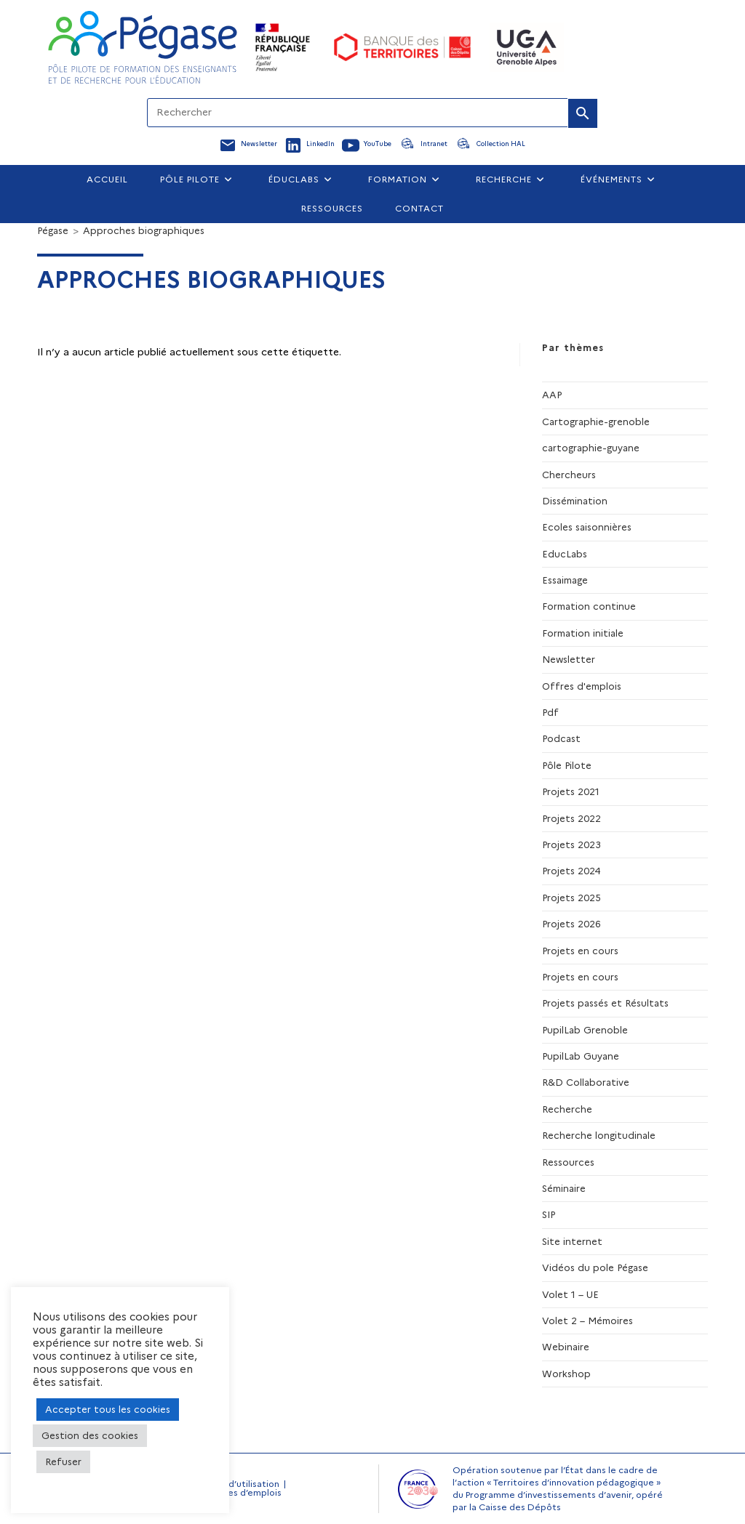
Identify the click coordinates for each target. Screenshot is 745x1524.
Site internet (572, 1241)
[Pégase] (52, 230)
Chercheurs (569, 474)
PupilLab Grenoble (585, 1030)
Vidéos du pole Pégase (595, 1267)
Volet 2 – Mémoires (587, 1320)
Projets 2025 (571, 897)
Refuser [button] (63, 1461)
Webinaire (565, 1346)
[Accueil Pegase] (142, 47)
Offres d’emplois (245, 1492)
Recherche (567, 1109)
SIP (548, 1214)
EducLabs (564, 554)
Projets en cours (580, 950)
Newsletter (568, 659)
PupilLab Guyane (580, 1056)
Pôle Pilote (566, 765)
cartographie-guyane (591, 447)
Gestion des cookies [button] (89, 1435)
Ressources (568, 1162)
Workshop (566, 1373)
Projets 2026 (571, 924)
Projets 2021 (570, 791)
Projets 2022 (571, 818)
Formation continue (589, 606)
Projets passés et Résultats (605, 1003)
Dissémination (574, 501)
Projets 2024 (571, 870)
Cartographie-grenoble (596, 421)
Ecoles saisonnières (587, 527)
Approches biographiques (143, 230)
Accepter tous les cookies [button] (107, 1409)
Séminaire (564, 1188)
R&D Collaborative (585, 1082)
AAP (552, 394)
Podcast (561, 738)
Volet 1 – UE (570, 1294)
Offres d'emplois (581, 686)
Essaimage (565, 580)
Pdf (550, 712)
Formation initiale (583, 633)
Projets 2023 (571, 844)
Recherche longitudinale (599, 1135)
